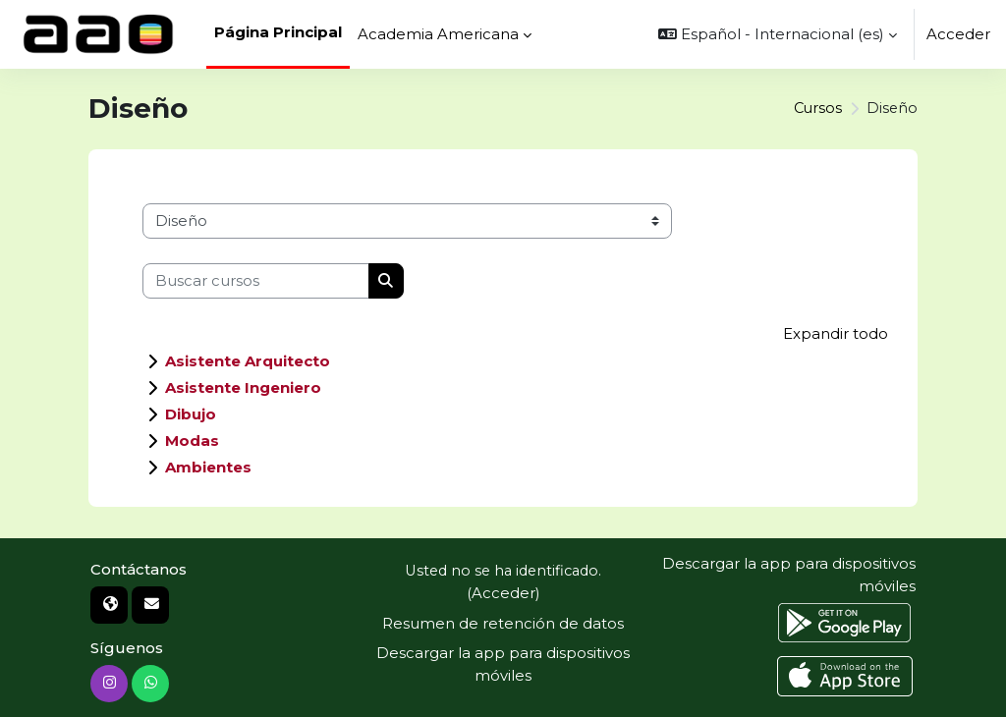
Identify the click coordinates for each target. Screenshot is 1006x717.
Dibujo (190, 414)
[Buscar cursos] (255, 281)
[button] (777, 34)
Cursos (816, 109)
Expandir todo (835, 334)
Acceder (958, 34)
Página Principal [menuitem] (278, 32)
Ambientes (208, 467)
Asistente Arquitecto (247, 361)
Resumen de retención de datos (503, 623)
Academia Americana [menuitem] (438, 34)
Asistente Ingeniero (243, 387)
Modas (192, 440)
